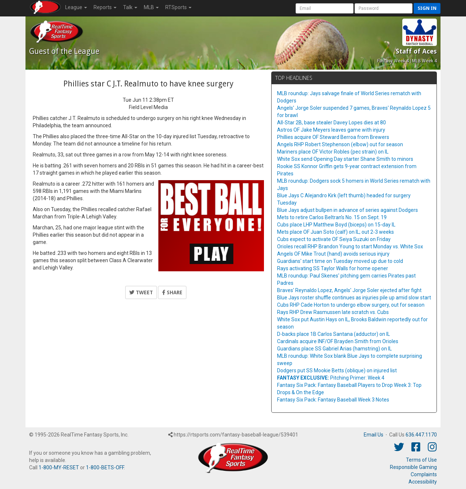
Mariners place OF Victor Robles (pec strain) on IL (332, 152)
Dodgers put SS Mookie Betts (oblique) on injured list (337, 370)
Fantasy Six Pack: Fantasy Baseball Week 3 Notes (333, 400)
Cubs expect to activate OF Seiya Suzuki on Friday (334, 239)
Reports (105, 7)
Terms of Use (421, 460)
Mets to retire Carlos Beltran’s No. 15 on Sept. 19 (332, 217)
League (76, 7)
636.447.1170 (421, 435)
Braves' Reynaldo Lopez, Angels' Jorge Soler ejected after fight (349, 290)
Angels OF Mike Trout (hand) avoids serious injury (333, 254)
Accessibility (422, 482)
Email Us (373, 435)
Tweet (141, 292)
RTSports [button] (178, 7)
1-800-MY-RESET (59, 467)
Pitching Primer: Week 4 (330, 378)
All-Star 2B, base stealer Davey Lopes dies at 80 (331, 122)
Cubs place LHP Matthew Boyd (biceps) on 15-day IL (336, 225)
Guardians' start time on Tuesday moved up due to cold (340, 261)
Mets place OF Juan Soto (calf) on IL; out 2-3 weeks (335, 232)
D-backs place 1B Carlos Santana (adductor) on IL (333, 334)
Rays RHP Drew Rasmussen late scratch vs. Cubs (333, 312)
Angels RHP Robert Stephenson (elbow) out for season (340, 144)
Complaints (424, 474)
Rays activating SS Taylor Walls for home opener (332, 268)
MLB (151, 7)
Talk (130, 7)
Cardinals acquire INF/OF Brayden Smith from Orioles (337, 341)
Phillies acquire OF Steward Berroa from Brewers (333, 137)
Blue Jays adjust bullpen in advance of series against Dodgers (347, 210)
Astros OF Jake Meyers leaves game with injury (331, 130)
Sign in (427, 8)
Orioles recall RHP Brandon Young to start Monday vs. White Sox (350, 246)
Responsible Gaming (413, 467)
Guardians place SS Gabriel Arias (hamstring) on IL (334, 349)
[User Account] (325, 8)
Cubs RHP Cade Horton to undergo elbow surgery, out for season (350, 305)
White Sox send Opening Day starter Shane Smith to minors (345, 159)
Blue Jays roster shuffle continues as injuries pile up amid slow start (354, 297)
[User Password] (383, 8)
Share (172, 292)
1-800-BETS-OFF (105, 467)
